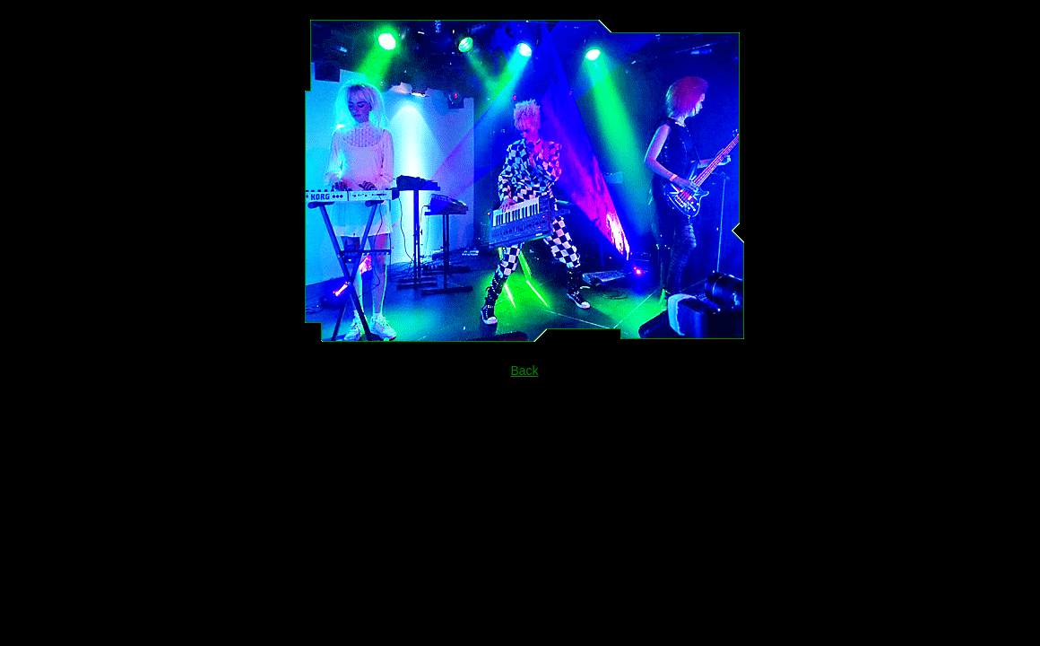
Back (524, 370)
